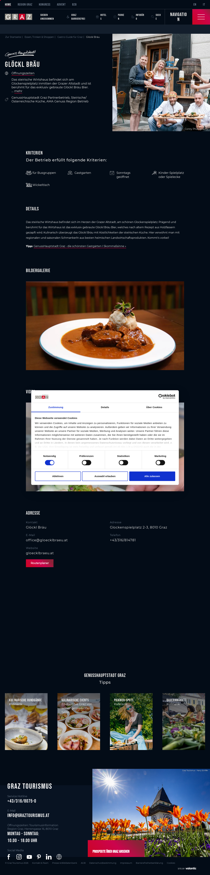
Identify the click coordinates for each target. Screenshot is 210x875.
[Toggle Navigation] (187, 17)
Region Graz (25, 4)
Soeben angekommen (47, 16)
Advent (61, 4)
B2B (74, 4)
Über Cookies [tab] (154, 407)
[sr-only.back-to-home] (21, 17)
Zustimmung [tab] (55, 407)
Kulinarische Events (75, 700)
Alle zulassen (152, 476)
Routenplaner (40, 563)
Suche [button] (156, 16)
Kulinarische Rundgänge (25, 700)
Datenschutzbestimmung (105, 863)
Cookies (175, 863)
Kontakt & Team (41, 863)
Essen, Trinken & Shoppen (39, 37)
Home (8, 4)
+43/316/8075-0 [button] (21, 801)
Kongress (44, 4)
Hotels (101, 16)
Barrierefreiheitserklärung (153, 863)
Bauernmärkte (176, 700)
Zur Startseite (13, 37)
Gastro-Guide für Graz (70, 37)
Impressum (129, 863)
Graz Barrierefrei (76, 16)
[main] (105, 349)
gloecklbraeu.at (40, 553)
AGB (85, 863)
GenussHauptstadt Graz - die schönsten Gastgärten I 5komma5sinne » (80, 246)
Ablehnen (57, 476)
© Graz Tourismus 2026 (17, 863)
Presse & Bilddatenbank (66, 863)
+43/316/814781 (123, 540)
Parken (119, 16)
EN (194, 4)
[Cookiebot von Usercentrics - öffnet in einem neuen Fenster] (161, 396)
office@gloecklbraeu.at (47, 540)
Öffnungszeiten (22, 73)
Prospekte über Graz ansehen (110, 851)
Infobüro (137, 16)
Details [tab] (105, 407)
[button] (9, 856)
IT (204, 4)
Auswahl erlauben (105, 476)
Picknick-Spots (124, 700)
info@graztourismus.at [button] (28, 815)
